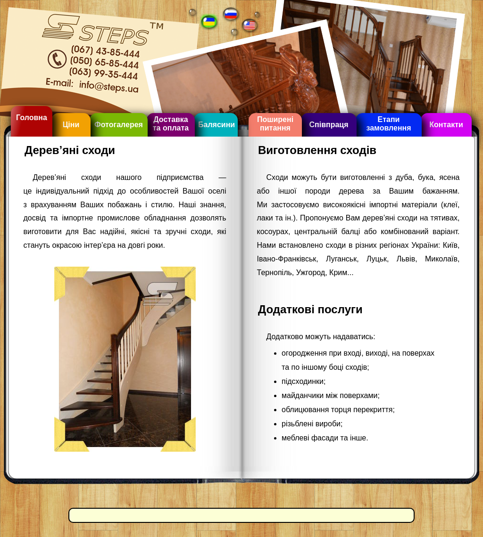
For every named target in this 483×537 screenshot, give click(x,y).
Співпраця (328, 125)
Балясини (216, 125)
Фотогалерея (118, 125)
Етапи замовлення (388, 123)
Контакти (446, 125)
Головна (31, 118)
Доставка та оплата (171, 123)
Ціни (71, 125)
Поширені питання (275, 123)
